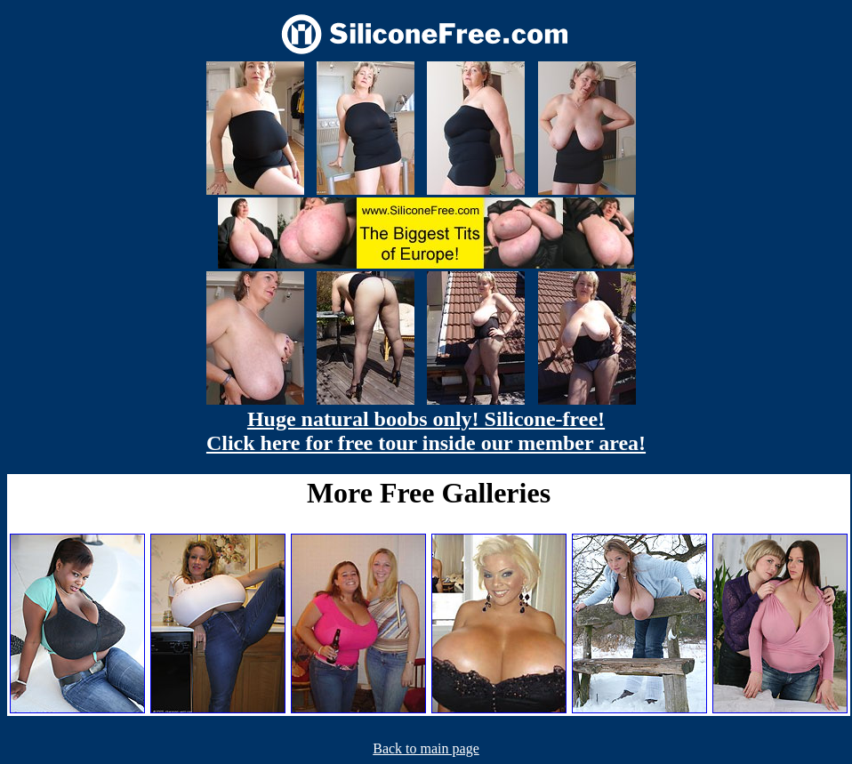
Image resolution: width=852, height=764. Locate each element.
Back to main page (426, 748)
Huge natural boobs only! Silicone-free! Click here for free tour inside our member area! (426, 430)
